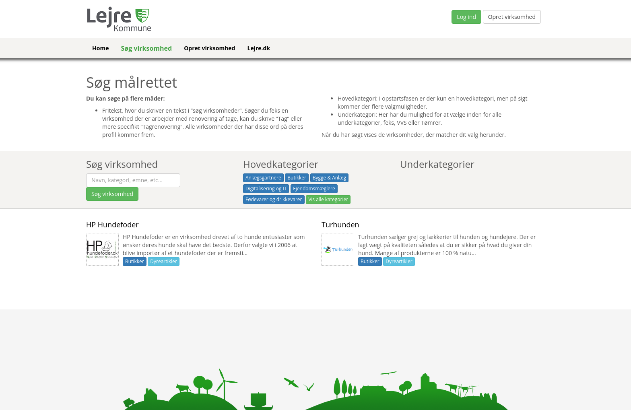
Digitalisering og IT (266, 188)
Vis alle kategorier (328, 199)
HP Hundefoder (112, 224)
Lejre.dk (258, 48)
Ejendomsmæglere (314, 188)
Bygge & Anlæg (329, 177)
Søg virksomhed (146, 48)
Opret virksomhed (512, 17)
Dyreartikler (163, 261)
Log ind (466, 17)
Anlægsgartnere (263, 177)
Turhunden (340, 224)
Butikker (296, 177)
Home (100, 48)
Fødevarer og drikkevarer (273, 199)
